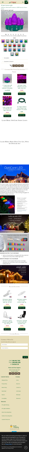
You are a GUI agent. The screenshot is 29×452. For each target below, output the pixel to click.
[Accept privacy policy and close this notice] (25, 447)
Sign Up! (25, 357)
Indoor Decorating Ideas (6, 412)
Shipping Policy (5, 380)
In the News (18, 391)
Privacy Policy (4, 383)
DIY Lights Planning (5, 404)
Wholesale (18, 394)
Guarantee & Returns (8, 61)
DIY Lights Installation (6, 408)
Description (6, 58)
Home (17, 380)
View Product (7, 93)
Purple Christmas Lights (7, 5)
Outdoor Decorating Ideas (7, 415)
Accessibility (4, 398)
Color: (14, 38)
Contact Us (15, 364)
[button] (24, 23)
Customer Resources (6, 419)
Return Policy (4, 387)
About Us (18, 383)
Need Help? (4, 391)
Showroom (18, 398)
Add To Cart (21, 115)
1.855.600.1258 (16, 362)
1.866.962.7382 (15, 360)
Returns (3, 394)
